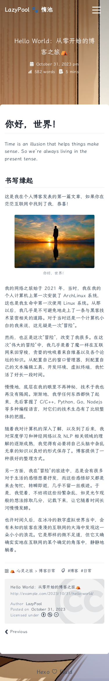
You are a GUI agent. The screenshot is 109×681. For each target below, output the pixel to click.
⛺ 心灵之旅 (21, 570)
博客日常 (47, 570)
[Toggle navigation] (96, 10)
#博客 (73, 570)
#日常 (86, 570)
